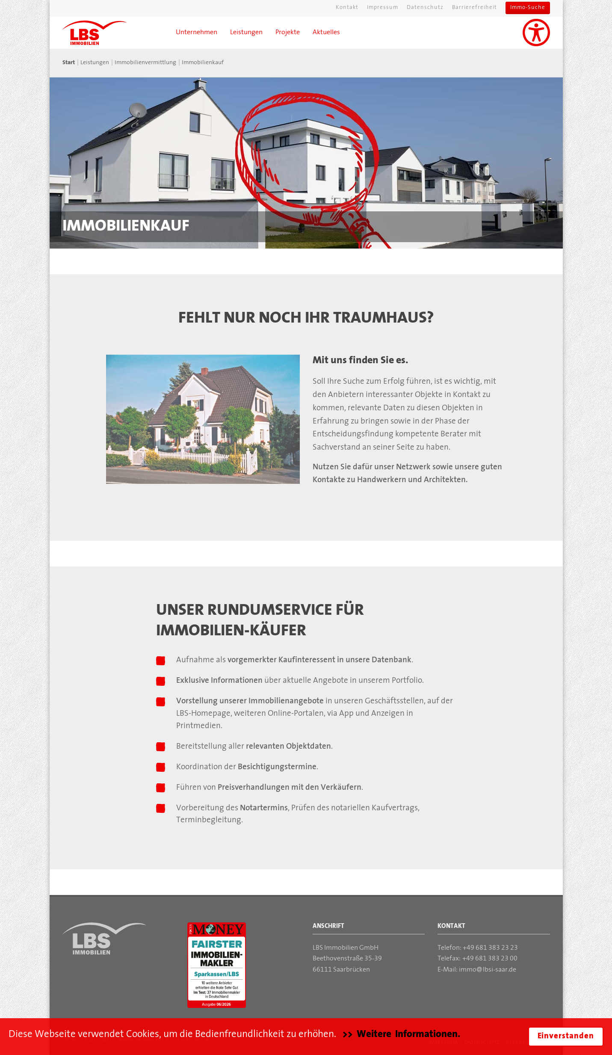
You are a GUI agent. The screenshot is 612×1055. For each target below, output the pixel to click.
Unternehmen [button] (196, 32)
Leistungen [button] (246, 32)
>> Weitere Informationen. (401, 1034)
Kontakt (347, 7)
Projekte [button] (287, 32)
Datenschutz (425, 7)
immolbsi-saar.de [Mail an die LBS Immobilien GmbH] (487, 969)
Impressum (382, 7)
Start (68, 62)
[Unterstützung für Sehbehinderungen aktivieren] (536, 32)
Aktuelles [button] (326, 32)
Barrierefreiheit (474, 7)
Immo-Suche (527, 7)
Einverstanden (566, 1036)
